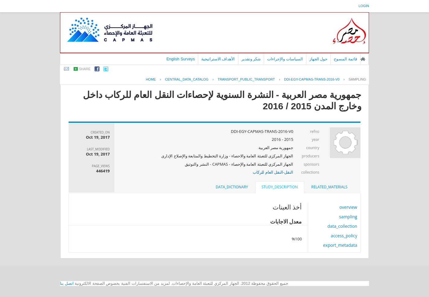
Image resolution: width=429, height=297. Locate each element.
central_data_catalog (186, 79)
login (364, 6)
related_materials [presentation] (329, 187)
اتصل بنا (67, 283)
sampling (357, 79)
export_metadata (340, 245)
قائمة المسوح (345, 59)
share (85, 69)
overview (348, 207)
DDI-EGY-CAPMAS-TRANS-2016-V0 (311, 79)
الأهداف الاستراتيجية (218, 59)
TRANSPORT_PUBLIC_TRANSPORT (246, 79)
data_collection (342, 226)
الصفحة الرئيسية (362, 59)
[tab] (329, 187)
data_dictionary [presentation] (232, 187)
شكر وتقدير (251, 59)
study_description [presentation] (280, 187)
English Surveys (180, 59)
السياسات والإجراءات (285, 59)
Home (151, 79)
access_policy (344, 236)
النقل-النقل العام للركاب (273, 172)
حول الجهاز (318, 59)
